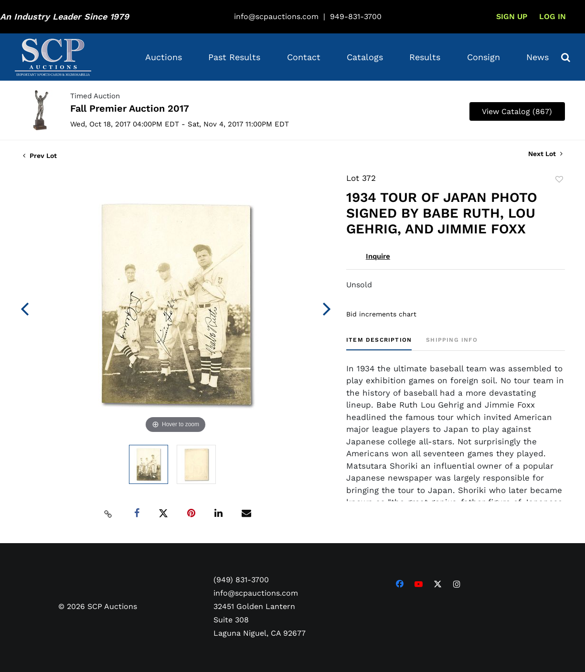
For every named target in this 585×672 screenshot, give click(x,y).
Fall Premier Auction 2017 (129, 108)
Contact (303, 57)
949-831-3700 (356, 16)
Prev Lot (40, 155)
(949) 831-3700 (241, 579)
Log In (552, 16)
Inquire (378, 256)
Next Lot (545, 154)
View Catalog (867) (517, 111)
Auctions (163, 57)
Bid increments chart (381, 314)
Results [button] (424, 57)
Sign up (511, 16)
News (537, 57)
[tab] (379, 343)
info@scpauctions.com (276, 16)
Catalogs (365, 57)
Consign (483, 57)
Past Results (234, 57)
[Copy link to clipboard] (108, 513)
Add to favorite (559, 179)
